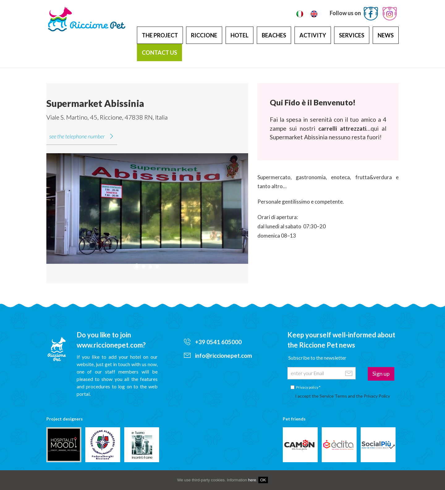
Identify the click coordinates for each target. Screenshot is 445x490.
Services (351, 35)
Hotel (239, 35)
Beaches (274, 35)
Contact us (159, 52)
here (252, 480)
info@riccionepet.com (218, 355)
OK (263, 480)
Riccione (204, 35)
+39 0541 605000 (213, 341)
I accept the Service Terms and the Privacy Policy (342, 396)
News (386, 35)
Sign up (381, 373)
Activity (312, 35)
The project (160, 35)
